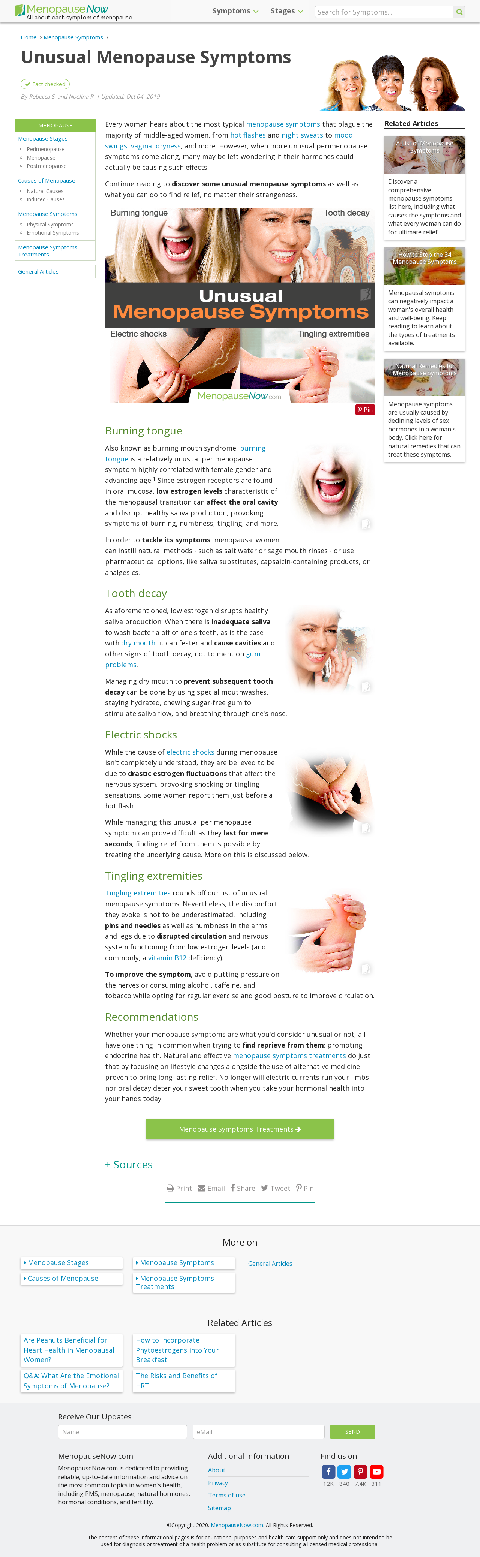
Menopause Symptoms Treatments (48, 250)
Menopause (61, 10)
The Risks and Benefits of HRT (177, 1380)
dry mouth (138, 642)
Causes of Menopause (46, 180)
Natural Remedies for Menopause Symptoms (425, 369)
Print (184, 1188)
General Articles (38, 271)
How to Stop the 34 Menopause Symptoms (425, 258)
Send (352, 1431)
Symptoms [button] (236, 11)
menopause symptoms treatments (289, 1055)
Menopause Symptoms (48, 213)
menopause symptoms (283, 124)
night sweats (302, 134)
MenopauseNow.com (237, 1525)
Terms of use (227, 1495)
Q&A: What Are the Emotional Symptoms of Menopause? (71, 1380)
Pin (309, 1188)
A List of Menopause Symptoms (424, 146)
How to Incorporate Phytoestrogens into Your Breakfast (177, 1349)
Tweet (280, 1188)
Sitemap (219, 1508)
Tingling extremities (138, 892)
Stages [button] (287, 11)
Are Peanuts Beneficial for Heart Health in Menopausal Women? (69, 1349)
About (216, 1470)
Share (246, 1188)
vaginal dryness (156, 145)
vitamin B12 (167, 957)
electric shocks (190, 751)
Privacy (218, 1483)
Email (216, 1188)
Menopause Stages (43, 138)
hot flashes (248, 134)
